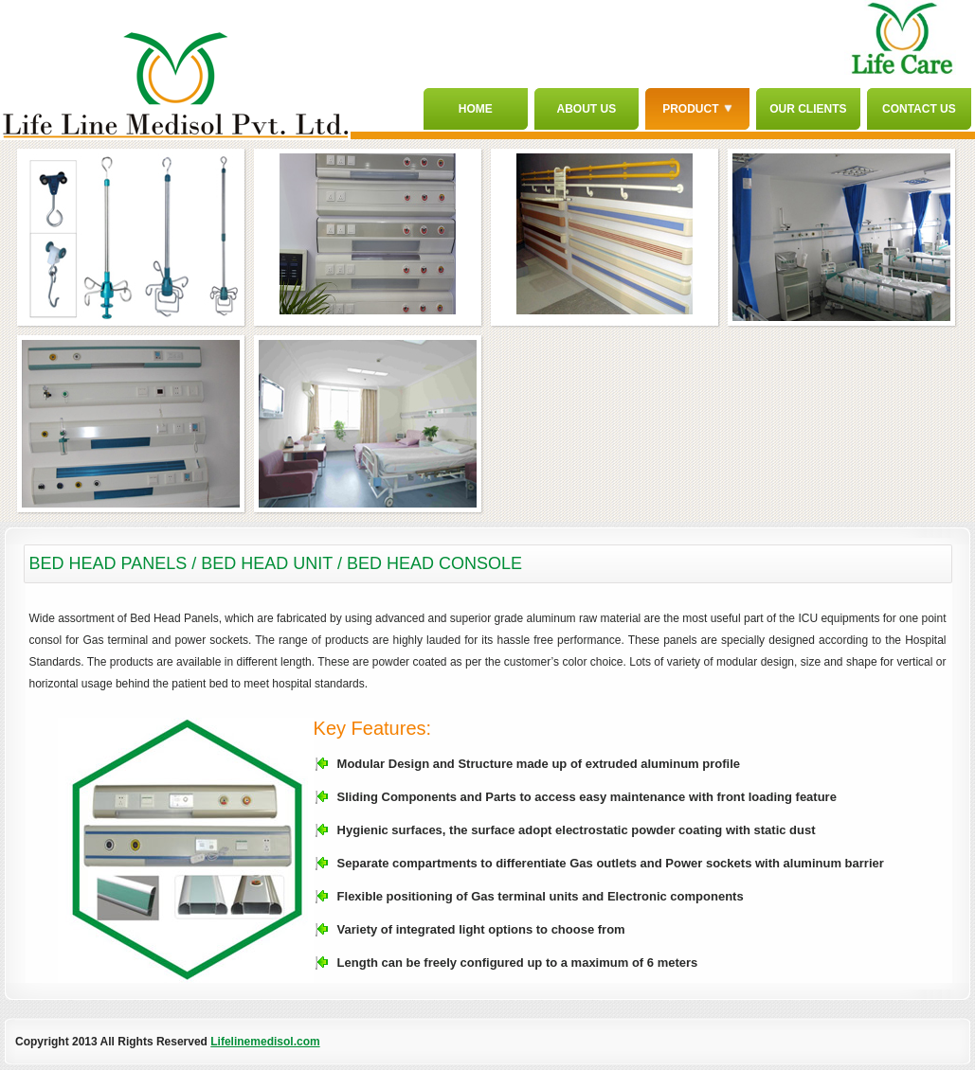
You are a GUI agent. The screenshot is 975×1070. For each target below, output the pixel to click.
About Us (587, 109)
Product (696, 109)
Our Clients (807, 109)
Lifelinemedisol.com (264, 1041)
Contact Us (919, 109)
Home (476, 109)
